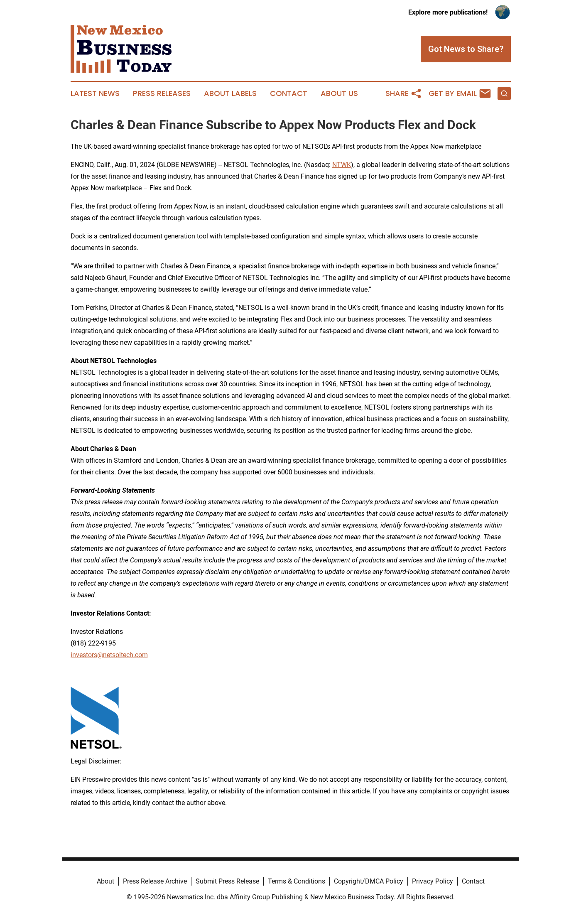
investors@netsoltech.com (109, 655)
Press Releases (162, 93)
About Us (339, 93)
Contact (288, 93)
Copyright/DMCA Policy (368, 881)
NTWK (341, 165)
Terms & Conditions (296, 881)
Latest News (95, 93)
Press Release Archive (155, 881)
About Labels (230, 93)
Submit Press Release (227, 881)
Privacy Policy (432, 881)
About (105, 881)
